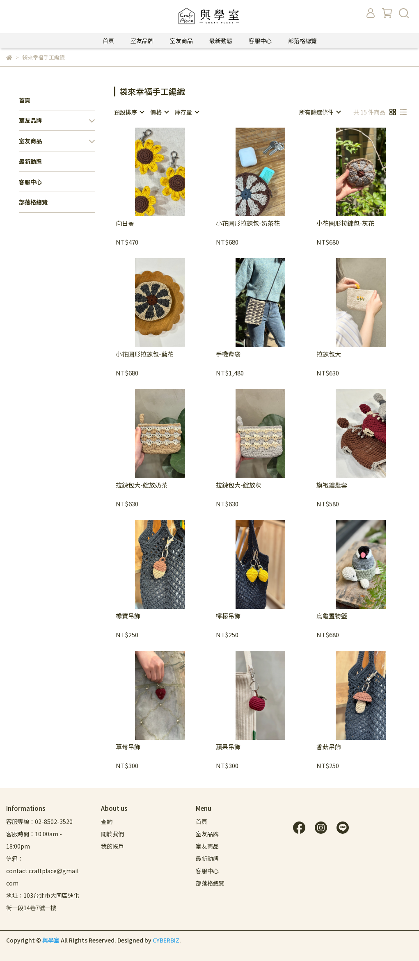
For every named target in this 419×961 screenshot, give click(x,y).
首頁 (108, 41)
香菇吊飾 (328, 747)
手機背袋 (228, 354)
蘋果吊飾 (228, 747)
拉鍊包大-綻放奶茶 (141, 485)
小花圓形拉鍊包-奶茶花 (248, 223)
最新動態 (220, 41)
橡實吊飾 (128, 616)
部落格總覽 (302, 41)
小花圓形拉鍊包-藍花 (145, 354)
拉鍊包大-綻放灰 (238, 485)
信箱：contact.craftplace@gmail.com (43, 870)
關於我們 (112, 834)
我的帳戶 (112, 846)
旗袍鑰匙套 (331, 485)
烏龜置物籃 (331, 616)
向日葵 (125, 223)
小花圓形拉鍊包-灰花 (345, 223)
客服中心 (260, 41)
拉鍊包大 (328, 354)
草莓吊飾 (128, 747)
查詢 (106, 821)
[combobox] (129, 112)
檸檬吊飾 (228, 616)
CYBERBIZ (166, 940)
